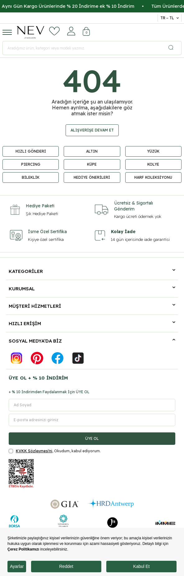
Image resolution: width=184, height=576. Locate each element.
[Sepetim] (86, 32)
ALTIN (92, 151)
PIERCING (30, 164)
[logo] (30, 32)
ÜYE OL (92, 438)
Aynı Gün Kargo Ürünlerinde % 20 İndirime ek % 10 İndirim (79, 6)
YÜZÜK (153, 151)
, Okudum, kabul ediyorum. (55, 451)
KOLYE (153, 164)
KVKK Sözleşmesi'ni (34, 451)
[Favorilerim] (54, 31)
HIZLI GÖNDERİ (31, 151)
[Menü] (7, 32)
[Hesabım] (71, 31)
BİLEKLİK (30, 177)
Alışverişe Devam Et (92, 130)
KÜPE (92, 164)
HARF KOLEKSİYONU (153, 177)
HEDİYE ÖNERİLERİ (92, 177)
